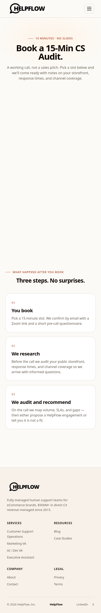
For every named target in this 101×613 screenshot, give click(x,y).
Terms (58, 584)
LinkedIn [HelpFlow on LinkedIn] (82, 604)
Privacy (59, 577)
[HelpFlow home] (27, 8)
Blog (57, 531)
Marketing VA (16, 543)
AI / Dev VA (15, 550)
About (11, 577)
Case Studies (63, 538)
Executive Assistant (20, 557)
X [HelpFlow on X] (93, 604)
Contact (12, 584)
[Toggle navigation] (89, 8)
